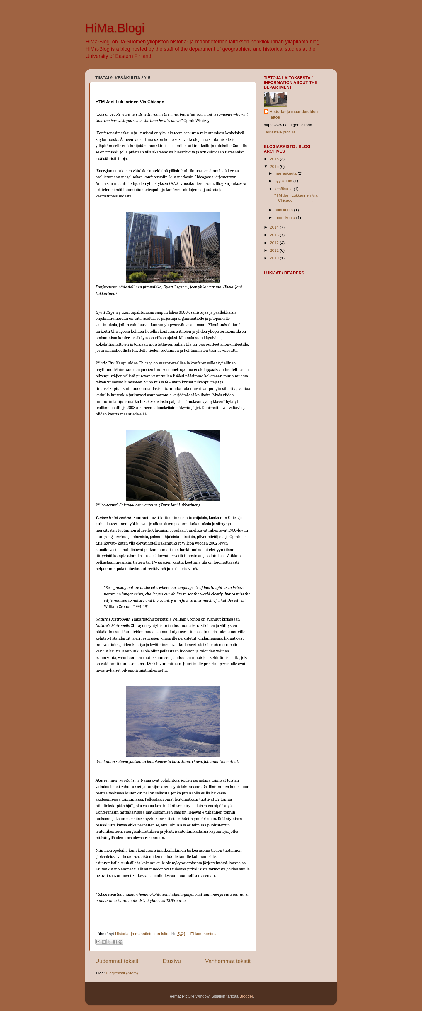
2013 (275, 235)
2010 (275, 258)
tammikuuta (285, 217)
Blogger (246, 996)
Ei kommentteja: (204, 933)
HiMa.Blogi (114, 28)
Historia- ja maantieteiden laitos (294, 114)
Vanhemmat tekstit (228, 961)
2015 (275, 166)
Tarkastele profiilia (279, 132)
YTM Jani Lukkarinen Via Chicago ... (296, 197)
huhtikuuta (284, 210)
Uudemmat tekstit (116, 961)
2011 (275, 250)
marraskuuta (286, 173)
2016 (275, 159)
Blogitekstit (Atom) (122, 973)
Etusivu (172, 961)
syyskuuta (284, 181)
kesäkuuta (284, 189)
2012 (275, 243)
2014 (275, 227)
